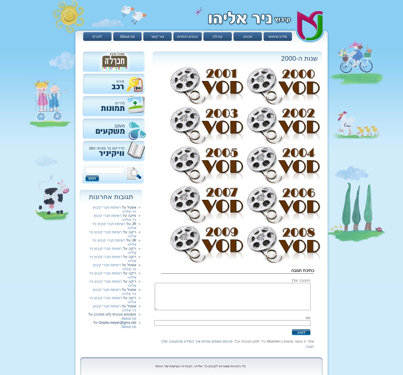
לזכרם (97, 36)
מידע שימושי (277, 36)
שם (308, 318)
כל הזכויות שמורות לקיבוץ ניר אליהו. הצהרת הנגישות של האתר (200, 366)
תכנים (247, 36)
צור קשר (157, 36)
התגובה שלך (300, 280)
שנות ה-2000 (299, 58)
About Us (127, 36)
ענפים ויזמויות (187, 36)
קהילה (218, 36)
